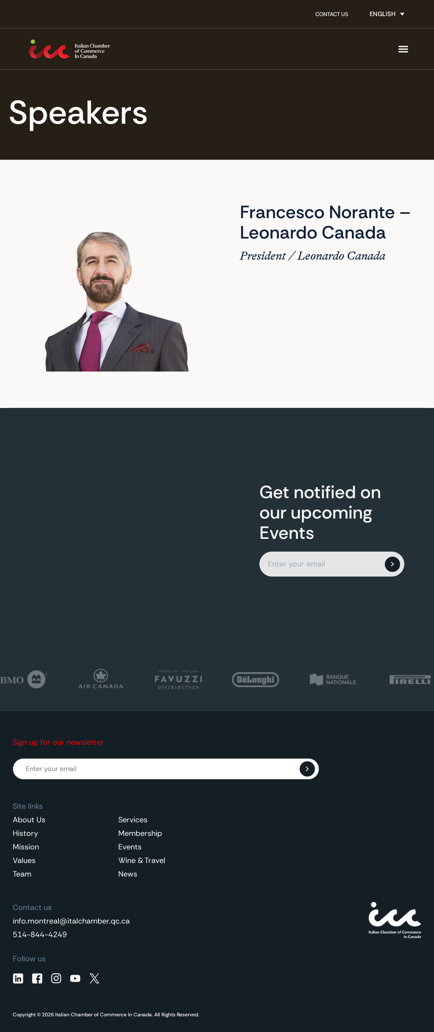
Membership (140, 833)
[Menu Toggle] (403, 49)
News (127, 874)
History (25, 833)
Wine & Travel (141, 860)
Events (130, 847)
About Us (29, 820)
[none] (387, 13)
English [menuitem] (382, 14)
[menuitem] (387, 13)
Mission (26, 847)
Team (22, 874)
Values (24, 860)
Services (132, 820)
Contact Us (331, 14)
